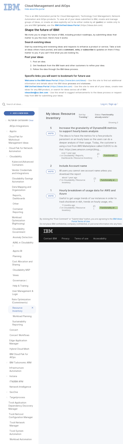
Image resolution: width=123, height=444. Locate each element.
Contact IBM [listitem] (50, 238)
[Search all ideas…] (21, 104)
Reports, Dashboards (72, 156)
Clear (31, 120)
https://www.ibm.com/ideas (72, 80)
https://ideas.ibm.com (61, 86)
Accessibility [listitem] (99, 238)
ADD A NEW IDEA (19, 113)
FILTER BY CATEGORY (16, 120)
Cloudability (68, 155)
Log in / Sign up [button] (109, 104)
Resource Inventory (83, 158)
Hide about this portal (34, 9)
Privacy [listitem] (65, 238)
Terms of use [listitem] (81, 238)
